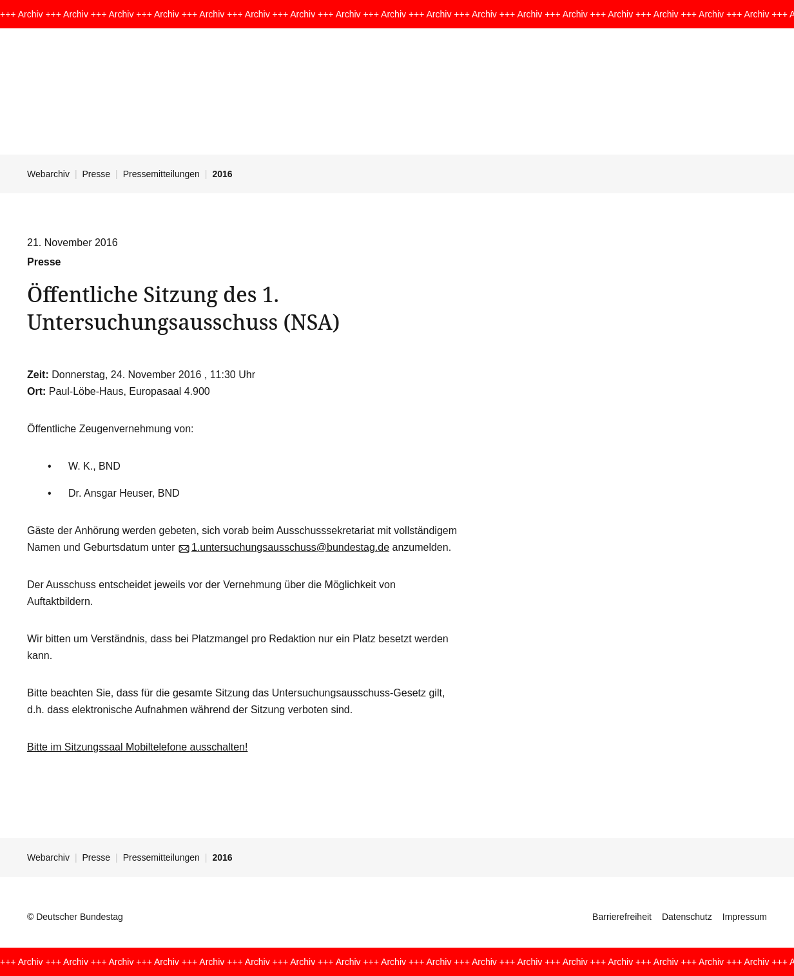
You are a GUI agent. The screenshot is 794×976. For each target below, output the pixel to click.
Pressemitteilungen (161, 174)
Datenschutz (687, 917)
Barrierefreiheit (622, 917)
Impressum (744, 917)
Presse (96, 174)
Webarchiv (48, 174)
